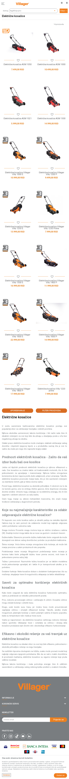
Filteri (63, 11)
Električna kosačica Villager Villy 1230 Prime (51, 227)
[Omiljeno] (60, 4)
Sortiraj (5, 11)
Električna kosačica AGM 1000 (51, 64)
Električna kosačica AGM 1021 (18, 118)
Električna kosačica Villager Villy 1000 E (17, 173)
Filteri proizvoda (51, 410)
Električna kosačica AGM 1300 (51, 118)
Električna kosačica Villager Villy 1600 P (51, 336)
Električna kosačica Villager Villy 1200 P (51, 173)
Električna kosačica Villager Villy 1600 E (17, 336)
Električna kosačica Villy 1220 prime (51, 390)
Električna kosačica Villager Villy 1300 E (17, 281)
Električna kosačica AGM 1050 (18, 64)
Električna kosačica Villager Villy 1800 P (17, 390)
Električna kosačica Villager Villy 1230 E (17, 227)
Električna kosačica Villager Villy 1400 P (51, 281)
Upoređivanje (17, 410)
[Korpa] (65, 6)
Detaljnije (6, 775)
